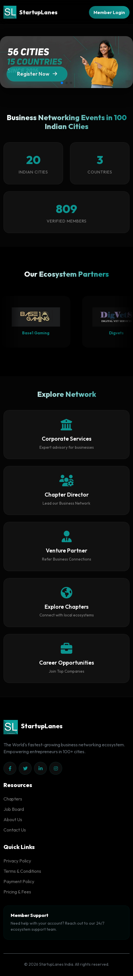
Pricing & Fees (17, 892)
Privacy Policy (17, 861)
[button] (62, 83)
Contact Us (14, 830)
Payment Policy (18, 881)
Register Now (37, 76)
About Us (12, 819)
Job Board (13, 809)
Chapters (12, 799)
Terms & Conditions (22, 871)
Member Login (109, 12)
